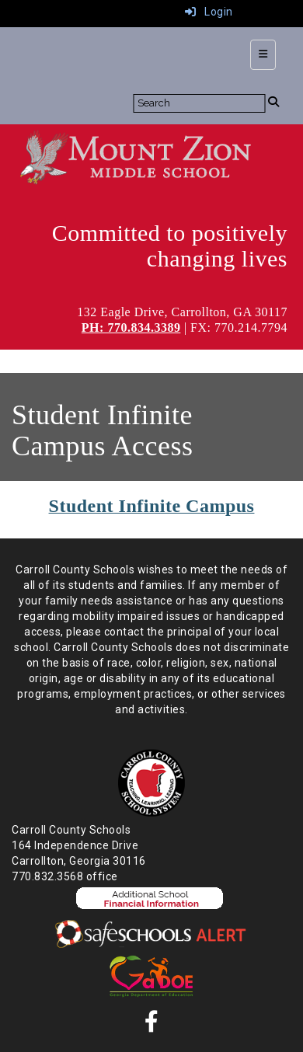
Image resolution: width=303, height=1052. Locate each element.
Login (209, 11)
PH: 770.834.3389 (131, 327)
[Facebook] (152, 1025)
